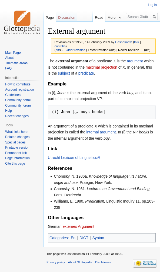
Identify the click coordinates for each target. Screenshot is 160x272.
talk (136, 42)
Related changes (17, 137)
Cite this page (15, 163)
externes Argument (78, 226)
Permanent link (16, 153)
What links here (16, 132)
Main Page (13, 53)
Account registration (19, 89)
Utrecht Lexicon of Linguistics (72, 157)
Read (96, 17)
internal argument (101, 132)
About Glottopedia (80, 262)
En (73, 237)
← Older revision (73, 50)
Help (8, 111)
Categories (58, 237)
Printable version (17, 147)
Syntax (98, 237)
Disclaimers (103, 262)
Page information (17, 158)
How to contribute (17, 84)
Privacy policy (55, 262)
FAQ (8, 68)
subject (64, 73)
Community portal (18, 100)
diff (57, 50)
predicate (86, 73)
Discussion (66, 17)
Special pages (15, 142)
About (9, 58)
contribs (60, 46)
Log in (152, 5)
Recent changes (17, 116)
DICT (83, 237)
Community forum (18, 105)
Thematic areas (16, 63)
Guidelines (13, 95)
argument (135, 61)
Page (50, 17)
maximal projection (101, 67)
